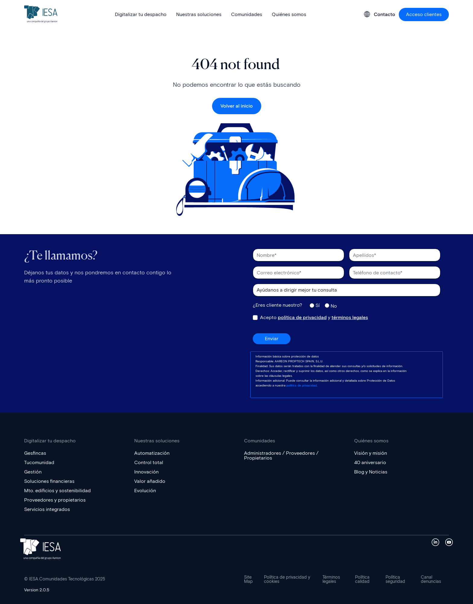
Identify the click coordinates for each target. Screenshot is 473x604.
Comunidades (246, 14)
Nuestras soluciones (198, 14)
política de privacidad (302, 317)
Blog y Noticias (370, 472)
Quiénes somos (289, 14)
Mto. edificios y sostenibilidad (57, 490)
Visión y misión (370, 453)
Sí (318, 305)
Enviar (271, 338)
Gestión (33, 472)
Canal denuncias (431, 579)
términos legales (350, 317)
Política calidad (362, 579)
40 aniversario (370, 462)
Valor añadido (149, 481)
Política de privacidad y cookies (287, 579)
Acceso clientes (424, 14)
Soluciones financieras (49, 481)
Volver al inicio (237, 106)
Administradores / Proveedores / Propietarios (281, 455)
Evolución (145, 490)
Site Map (248, 579)
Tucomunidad (39, 462)
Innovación (146, 472)
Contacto (384, 14)
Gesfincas (35, 453)
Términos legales (331, 579)
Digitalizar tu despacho (141, 14)
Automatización (152, 453)
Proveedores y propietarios (55, 500)
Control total (148, 462)
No (334, 305)
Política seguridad (395, 579)
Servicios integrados (47, 509)
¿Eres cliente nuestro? (277, 305)
